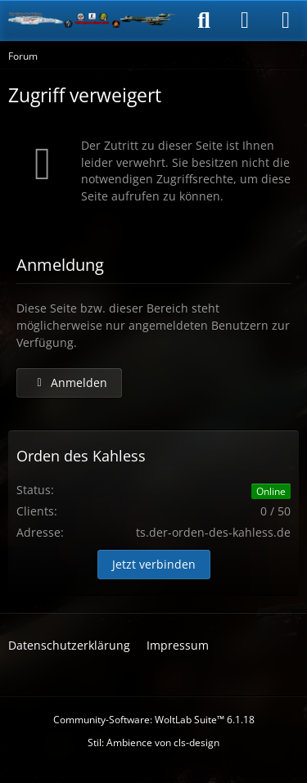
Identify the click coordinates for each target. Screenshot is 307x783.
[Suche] (203, 20)
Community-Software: (154, 720)
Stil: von (153, 742)
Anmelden (69, 382)
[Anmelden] (244, 20)
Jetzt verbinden (154, 564)
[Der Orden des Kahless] (92, 20)
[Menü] (285, 20)
